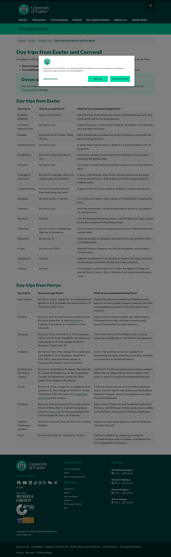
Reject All (98, 79)
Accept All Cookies (120, 79)
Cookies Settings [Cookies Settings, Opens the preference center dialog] (50, 79)
